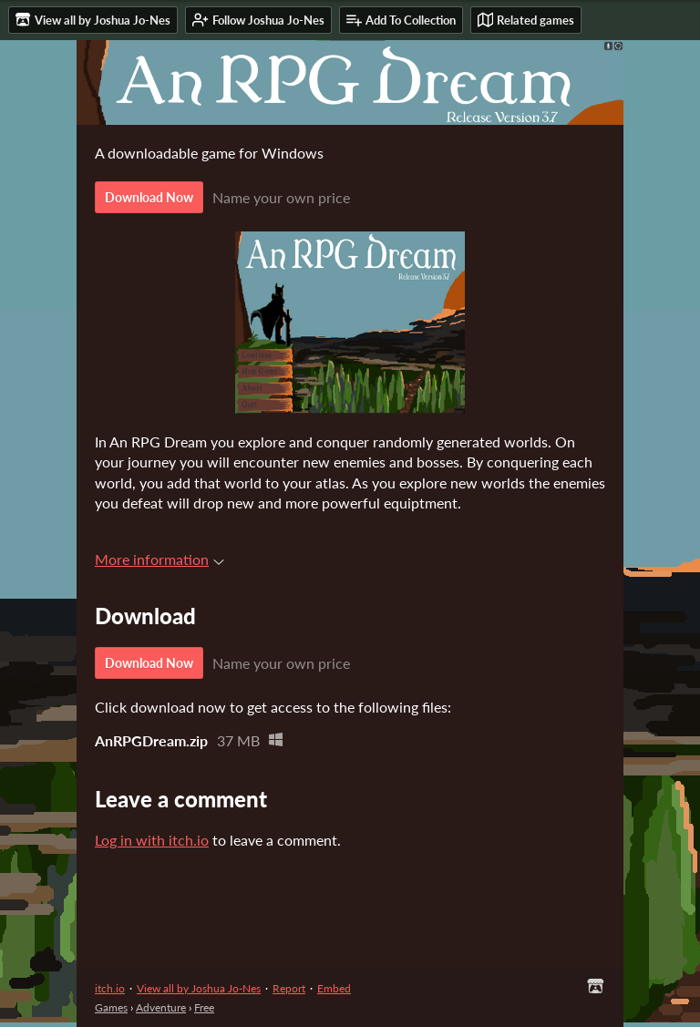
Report (289, 988)
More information (159, 559)
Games (111, 1007)
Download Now (149, 197)
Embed (334, 988)
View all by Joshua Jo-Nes (199, 988)
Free (204, 1007)
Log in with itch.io (152, 839)
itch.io (110, 988)
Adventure (161, 1007)
